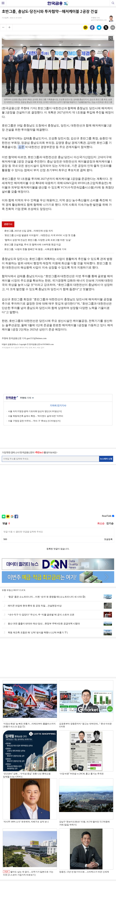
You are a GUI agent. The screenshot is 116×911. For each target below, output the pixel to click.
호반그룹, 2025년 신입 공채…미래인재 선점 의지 (28, 231)
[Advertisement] (58, 371)
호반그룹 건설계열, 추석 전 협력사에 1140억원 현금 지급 (32, 244)
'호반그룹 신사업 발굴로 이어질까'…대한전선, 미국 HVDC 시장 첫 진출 (40, 235)
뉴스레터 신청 (106, 459)
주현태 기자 (27, 398)
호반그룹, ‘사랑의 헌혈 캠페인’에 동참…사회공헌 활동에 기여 (35, 249)
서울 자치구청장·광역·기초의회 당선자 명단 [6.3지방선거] (35, 411)
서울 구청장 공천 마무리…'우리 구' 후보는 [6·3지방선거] (34, 421)
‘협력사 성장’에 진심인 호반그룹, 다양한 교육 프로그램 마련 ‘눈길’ (37, 240)
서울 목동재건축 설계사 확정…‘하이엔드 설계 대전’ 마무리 (35, 416)
